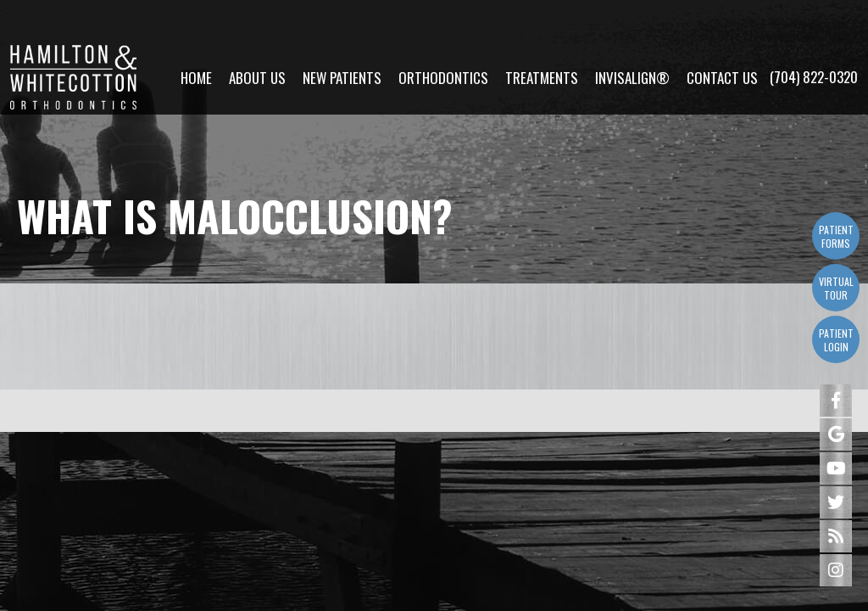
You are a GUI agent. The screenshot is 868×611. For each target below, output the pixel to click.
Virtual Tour (836, 288)
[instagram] (836, 570)
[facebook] (836, 400)
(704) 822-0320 (814, 34)
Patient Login (836, 340)
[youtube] (836, 468)
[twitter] (836, 502)
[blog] (836, 536)
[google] (836, 434)
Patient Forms (836, 236)
